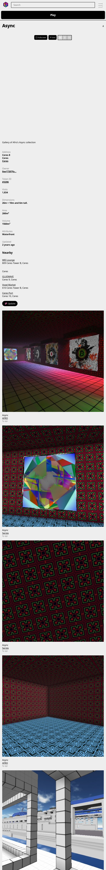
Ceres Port (7, 293)
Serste (5, 533)
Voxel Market (9, 284)
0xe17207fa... (9, 171)
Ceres (5, 161)
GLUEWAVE (8, 276)
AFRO (5, 418)
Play (53, 15)
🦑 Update (9, 303)
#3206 (5, 181)
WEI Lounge (8, 260)
